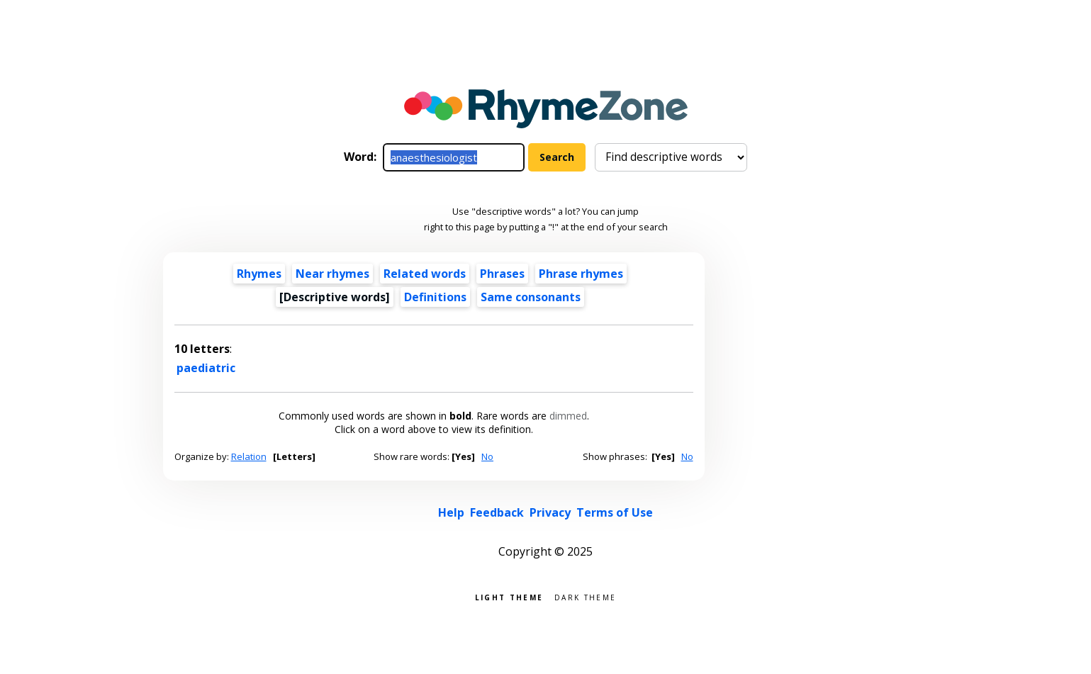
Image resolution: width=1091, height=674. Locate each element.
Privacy (550, 512)
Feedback (497, 512)
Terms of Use (614, 512)
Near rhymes (332, 273)
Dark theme (585, 596)
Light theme (509, 596)
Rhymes (259, 273)
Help (451, 512)
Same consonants (531, 297)
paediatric (206, 368)
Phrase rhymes (581, 273)
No (487, 456)
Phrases (502, 273)
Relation (249, 456)
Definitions (435, 297)
